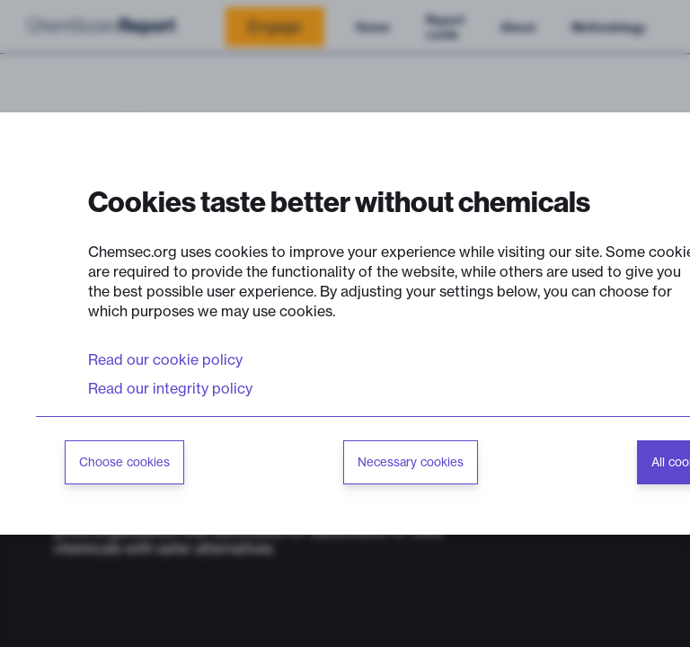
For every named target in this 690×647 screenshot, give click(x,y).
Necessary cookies (411, 462)
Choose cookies (124, 462)
